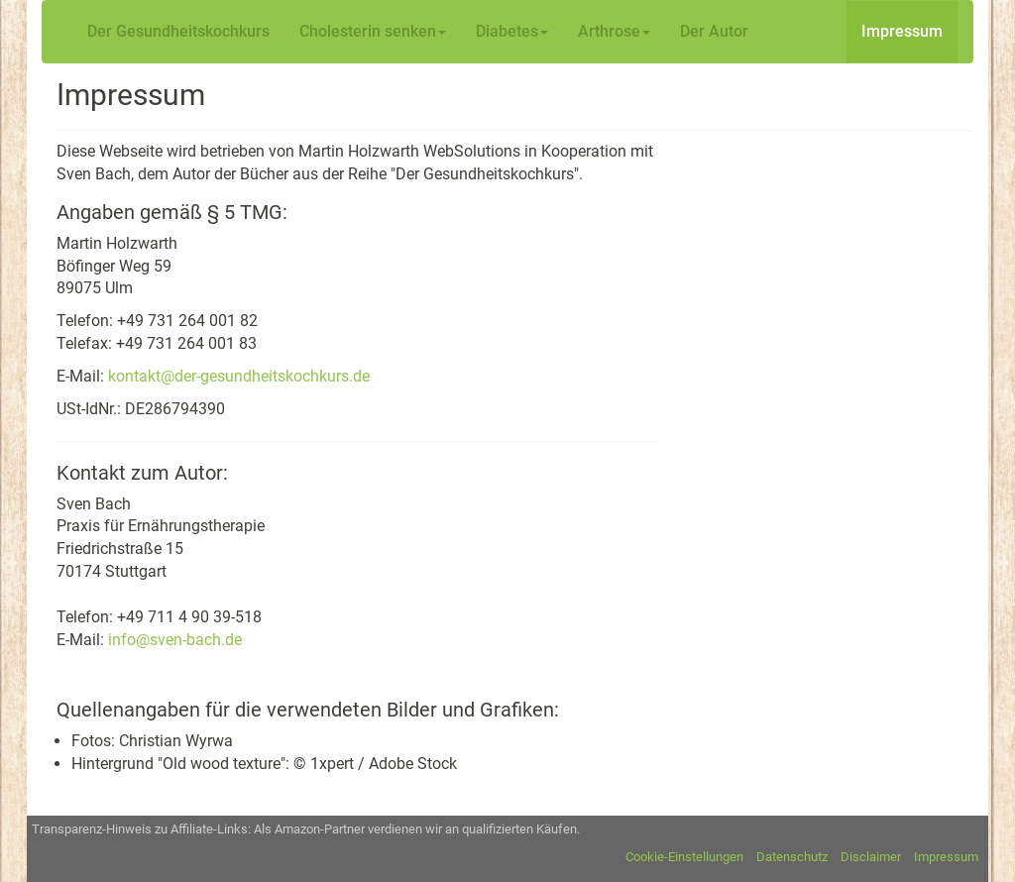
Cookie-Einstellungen (684, 856)
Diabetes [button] (512, 31)
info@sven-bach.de (175, 639)
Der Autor (714, 31)
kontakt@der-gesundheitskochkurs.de (239, 376)
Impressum (902, 31)
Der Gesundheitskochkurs (178, 31)
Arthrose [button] (614, 31)
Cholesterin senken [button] (372, 31)
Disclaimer (871, 856)
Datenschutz (792, 856)
